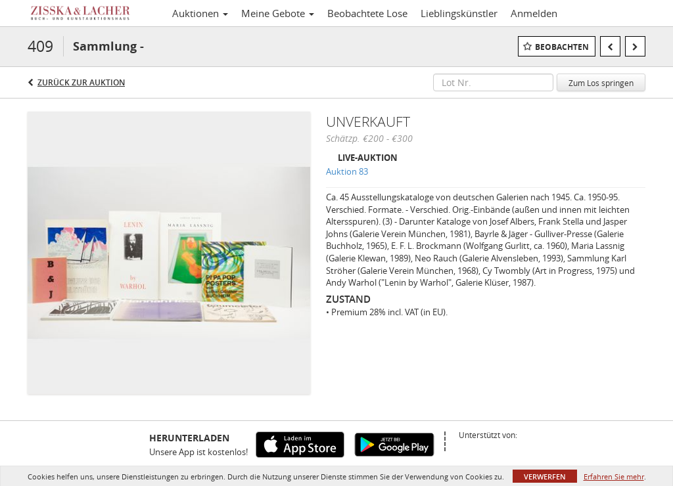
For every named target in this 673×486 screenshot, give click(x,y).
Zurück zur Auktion (81, 82)
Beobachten (562, 47)
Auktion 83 (347, 171)
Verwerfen (545, 476)
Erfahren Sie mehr (614, 476)
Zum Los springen (601, 82)
